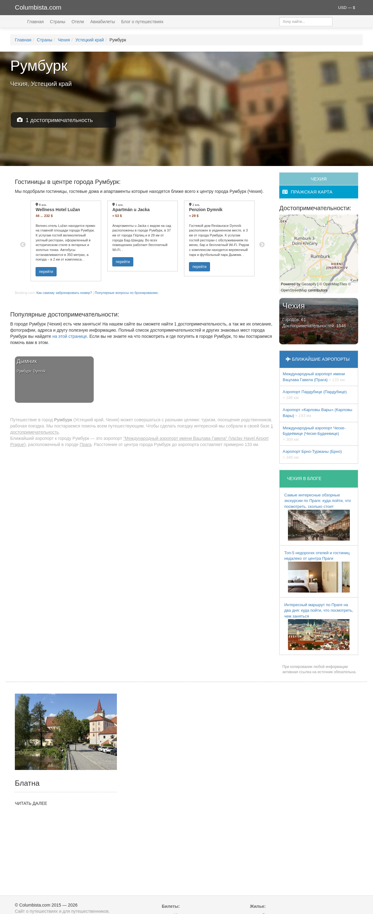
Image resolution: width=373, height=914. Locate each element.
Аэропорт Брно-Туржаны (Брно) (312, 454)
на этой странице (69, 336)
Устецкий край (89, 39)
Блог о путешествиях (142, 21)
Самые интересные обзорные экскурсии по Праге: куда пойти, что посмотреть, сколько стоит (317, 517)
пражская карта (307, 191)
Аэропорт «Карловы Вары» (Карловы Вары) (317, 412)
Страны (57, 21)
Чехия (64, 39)
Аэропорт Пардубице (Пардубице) (315, 394)
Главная (35, 21)
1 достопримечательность (55, 120)
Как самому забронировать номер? (64, 293)
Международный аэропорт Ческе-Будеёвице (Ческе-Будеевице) (314, 434)
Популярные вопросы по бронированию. (127, 293)
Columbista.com (38, 7)
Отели (77, 21)
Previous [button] (23, 245)
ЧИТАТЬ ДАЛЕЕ (31, 803)
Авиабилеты (102, 21)
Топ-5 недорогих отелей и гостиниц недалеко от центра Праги (317, 572)
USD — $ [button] (346, 7)
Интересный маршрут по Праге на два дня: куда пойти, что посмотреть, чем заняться (318, 626)
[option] (66, 241)
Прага (86, 444)
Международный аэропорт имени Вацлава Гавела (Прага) (314, 377)
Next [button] (262, 245)
